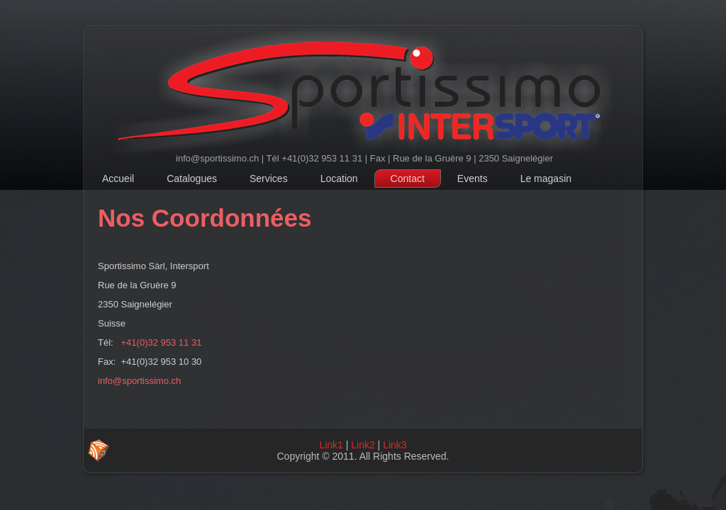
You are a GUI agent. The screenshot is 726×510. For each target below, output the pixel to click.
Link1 (330, 444)
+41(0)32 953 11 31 (161, 342)
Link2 (362, 444)
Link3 (394, 444)
